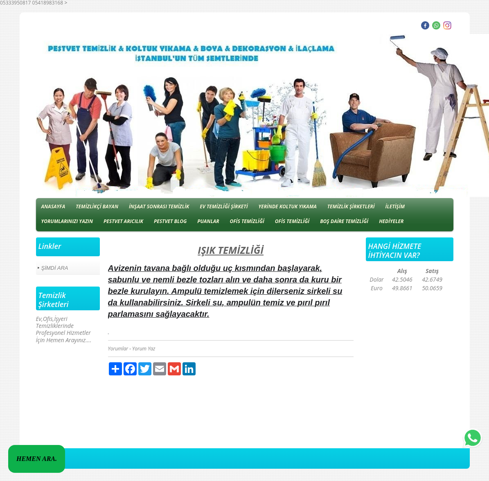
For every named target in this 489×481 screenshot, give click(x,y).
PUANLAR (208, 221)
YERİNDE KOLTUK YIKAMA (287, 206)
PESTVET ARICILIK (123, 221)
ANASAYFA (53, 206)
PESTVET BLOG (170, 221)
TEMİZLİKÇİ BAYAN (97, 206)
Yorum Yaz (143, 348)
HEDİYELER (391, 221)
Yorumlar (118, 348)
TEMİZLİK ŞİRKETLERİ (351, 206)
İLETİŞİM (395, 206)
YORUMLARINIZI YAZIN (67, 221)
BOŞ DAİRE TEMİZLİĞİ (344, 221)
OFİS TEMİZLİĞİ (247, 221)
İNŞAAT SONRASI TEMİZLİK (159, 206)
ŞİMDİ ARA (54, 268)
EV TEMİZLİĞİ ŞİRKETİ (224, 206)
